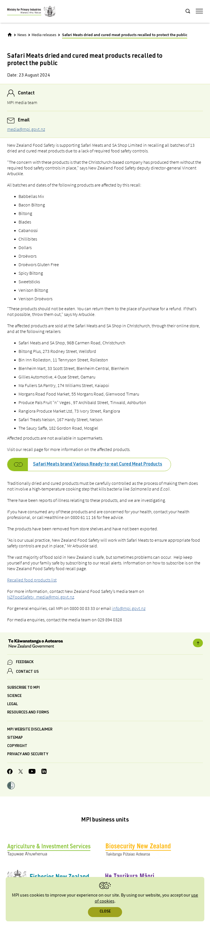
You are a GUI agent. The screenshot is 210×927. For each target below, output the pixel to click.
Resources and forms (28, 713)
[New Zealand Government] (105, 644)
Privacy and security (27, 754)
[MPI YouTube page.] (32, 772)
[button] (11, 786)
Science (14, 696)
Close (105, 912)
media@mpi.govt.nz (26, 129)
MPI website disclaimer (29, 730)
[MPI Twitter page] (20, 772)
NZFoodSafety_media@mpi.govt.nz (40, 597)
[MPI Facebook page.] (10, 772)
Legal (12, 704)
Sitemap (15, 738)
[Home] (9, 34)
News (21, 35)
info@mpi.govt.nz (128, 608)
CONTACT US (27, 672)
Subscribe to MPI (23, 688)
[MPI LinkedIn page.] (44, 772)
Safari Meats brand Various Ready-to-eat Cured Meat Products (97, 464)
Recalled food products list (32, 580)
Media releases (44, 35)
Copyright (17, 746)
